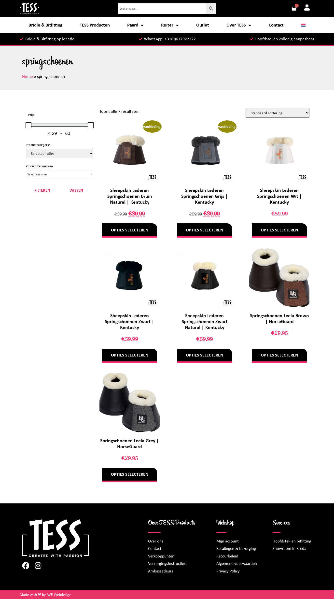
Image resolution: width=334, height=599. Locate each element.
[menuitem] (303, 25)
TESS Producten (95, 25)
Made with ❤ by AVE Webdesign (45, 594)
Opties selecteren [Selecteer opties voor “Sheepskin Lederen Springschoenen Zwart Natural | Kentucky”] (204, 355)
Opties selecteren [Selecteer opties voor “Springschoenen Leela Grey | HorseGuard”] (129, 474)
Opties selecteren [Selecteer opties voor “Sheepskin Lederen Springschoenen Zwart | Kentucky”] (129, 355)
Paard (135, 25)
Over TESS (238, 25)
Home (27, 76)
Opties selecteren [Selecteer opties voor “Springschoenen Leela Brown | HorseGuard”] (279, 355)
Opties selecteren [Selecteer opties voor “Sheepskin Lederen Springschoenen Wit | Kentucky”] (279, 230)
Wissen (76, 190)
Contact (276, 25)
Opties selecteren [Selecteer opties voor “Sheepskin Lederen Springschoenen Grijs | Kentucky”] (204, 230)
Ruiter (170, 25)
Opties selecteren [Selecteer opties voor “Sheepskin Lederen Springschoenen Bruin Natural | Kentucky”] (129, 230)
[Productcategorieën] (59, 153)
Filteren (42, 190)
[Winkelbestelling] (277, 113)
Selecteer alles (37, 174)
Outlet (202, 25)
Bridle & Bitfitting (45, 25)
